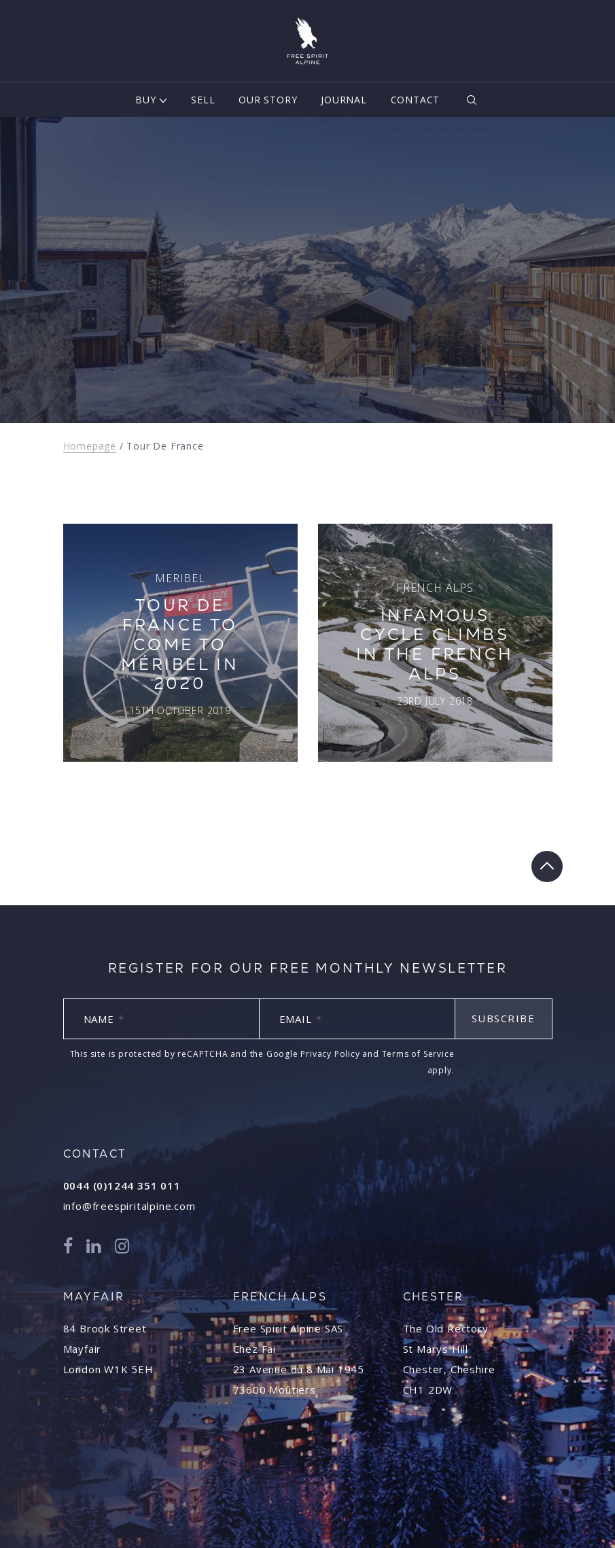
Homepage (89, 445)
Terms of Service (418, 1054)
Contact (415, 99)
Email (300, 1019)
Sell (203, 99)
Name (104, 1019)
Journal (344, 99)
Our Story (268, 99)
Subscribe (503, 1018)
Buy (145, 99)
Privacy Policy (329, 1054)
